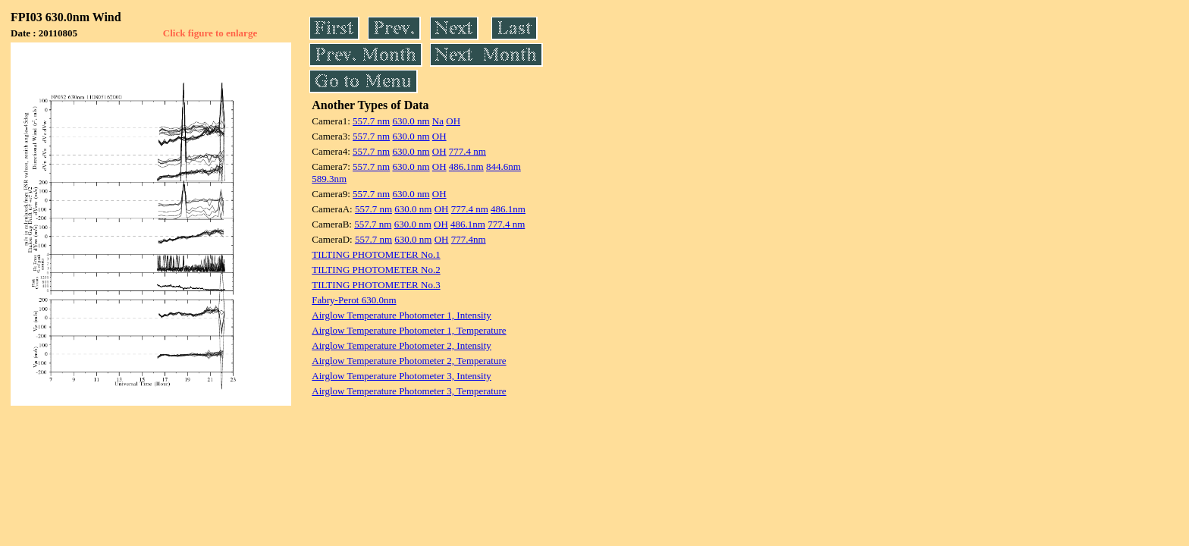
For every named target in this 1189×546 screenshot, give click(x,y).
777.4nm (468, 239)
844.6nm (503, 166)
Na (438, 121)
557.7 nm (371, 121)
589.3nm (329, 178)
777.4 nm (467, 151)
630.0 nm (410, 121)
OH (453, 121)
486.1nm (466, 166)
